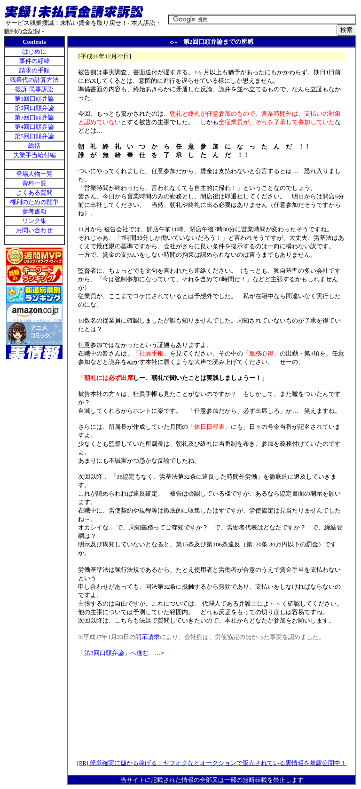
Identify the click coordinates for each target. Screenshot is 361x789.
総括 (34, 145)
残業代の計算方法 (34, 79)
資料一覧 (34, 183)
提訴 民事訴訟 (34, 89)
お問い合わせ (34, 230)
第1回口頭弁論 (35, 98)
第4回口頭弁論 (35, 126)
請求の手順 (34, 70)
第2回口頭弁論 (35, 107)
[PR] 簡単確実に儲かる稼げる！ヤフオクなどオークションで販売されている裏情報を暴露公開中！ (212, 762)
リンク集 (34, 220)
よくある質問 (34, 192)
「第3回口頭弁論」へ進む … (121, 652)
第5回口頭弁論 (35, 136)
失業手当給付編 (34, 154)
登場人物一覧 (34, 173)
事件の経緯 (34, 60)
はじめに (34, 51)
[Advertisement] (34, 415)
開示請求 (147, 636)
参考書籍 (34, 211)
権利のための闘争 (34, 201)
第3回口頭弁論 (35, 117)
